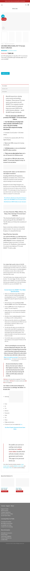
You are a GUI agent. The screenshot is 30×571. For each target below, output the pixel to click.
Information (4, 91)
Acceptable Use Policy (6, 525)
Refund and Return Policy (7, 513)
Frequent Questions (6, 512)
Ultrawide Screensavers (6, 533)
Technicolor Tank (4, 488)
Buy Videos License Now (6, 523)
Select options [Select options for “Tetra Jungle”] (19, 491)
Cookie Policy (4, 539)
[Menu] (2, 5)
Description (4, 85)
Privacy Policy (4, 534)
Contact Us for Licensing (7, 526)
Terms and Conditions (6, 536)
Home (2, 43)
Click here (5, 379)
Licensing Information (6, 521)
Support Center (4, 509)
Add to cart (5, 73)
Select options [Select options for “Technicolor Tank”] (4, 491)
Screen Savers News (5, 515)
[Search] (25, 5)
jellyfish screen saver (18, 466)
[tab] (15, 85)
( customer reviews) (12, 50)
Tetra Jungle (18, 488)
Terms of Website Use (6, 538)
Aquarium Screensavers (9, 43)
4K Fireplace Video (7, 467)
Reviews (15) (4, 88)
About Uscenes (4, 510)
